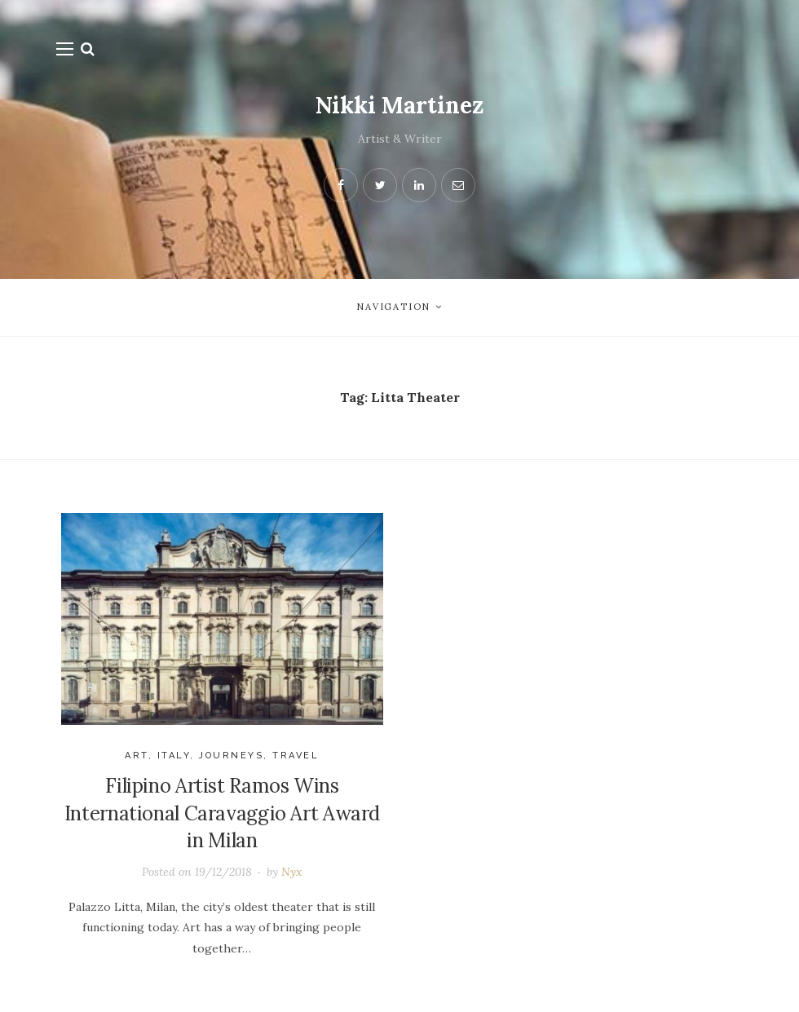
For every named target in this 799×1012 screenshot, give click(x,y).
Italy (174, 755)
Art (136, 755)
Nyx (291, 871)
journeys (231, 755)
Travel (295, 755)
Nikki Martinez (399, 105)
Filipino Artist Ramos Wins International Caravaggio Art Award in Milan (222, 813)
